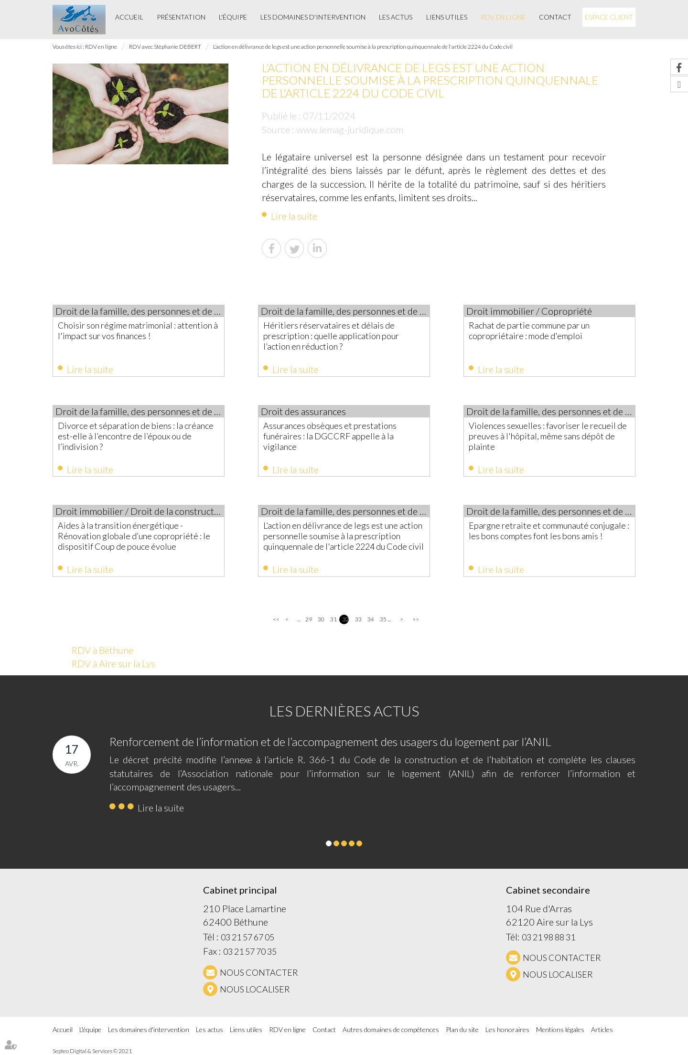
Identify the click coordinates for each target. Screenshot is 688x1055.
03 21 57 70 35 (250, 951)
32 (346, 619)
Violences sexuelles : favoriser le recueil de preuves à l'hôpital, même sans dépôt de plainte (548, 436)
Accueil (129, 17)
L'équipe (233, 17)
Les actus (395, 17)
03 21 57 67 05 (247, 937)
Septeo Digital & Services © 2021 (92, 1051)
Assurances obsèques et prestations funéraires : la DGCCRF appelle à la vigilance (330, 436)
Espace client (609, 17)
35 (383, 619)
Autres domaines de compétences (391, 1029)
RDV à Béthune (102, 650)
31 (333, 619)
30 (321, 619)
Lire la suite (294, 216)
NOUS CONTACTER (259, 972)
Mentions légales (560, 1029)
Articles (602, 1029)
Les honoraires (507, 1029)
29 (308, 619)
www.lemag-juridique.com (349, 129)
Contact (555, 17)
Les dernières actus (344, 710)
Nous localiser (255, 989)
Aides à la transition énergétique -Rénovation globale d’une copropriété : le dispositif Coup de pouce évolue (134, 536)
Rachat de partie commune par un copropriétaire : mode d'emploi (529, 330)
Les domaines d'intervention (313, 17)
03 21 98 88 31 (548, 937)
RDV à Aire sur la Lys (113, 663)
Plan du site (462, 1029)
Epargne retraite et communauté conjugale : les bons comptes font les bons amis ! (549, 530)
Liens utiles (446, 17)
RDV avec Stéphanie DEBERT (165, 46)
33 (358, 619)
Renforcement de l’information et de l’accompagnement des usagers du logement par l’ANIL (330, 741)
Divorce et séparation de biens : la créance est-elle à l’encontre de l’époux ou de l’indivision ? (136, 436)
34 (370, 619)
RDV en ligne (503, 17)
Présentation (181, 17)
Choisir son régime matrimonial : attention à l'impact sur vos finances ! (138, 330)
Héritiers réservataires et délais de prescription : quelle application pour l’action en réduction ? (331, 336)
